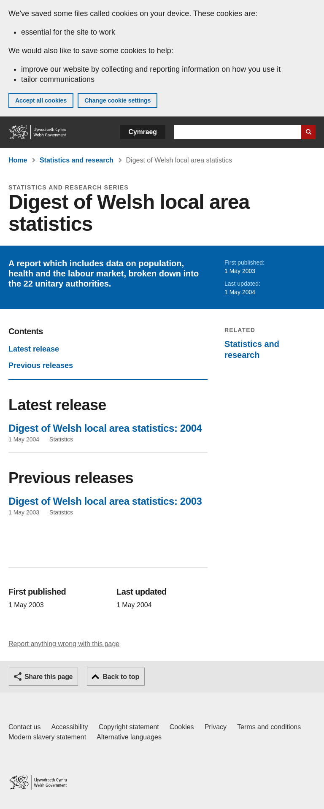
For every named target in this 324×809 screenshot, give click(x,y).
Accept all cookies (41, 100)
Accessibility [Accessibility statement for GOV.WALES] (69, 727)
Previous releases (40, 365)
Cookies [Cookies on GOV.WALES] (182, 727)
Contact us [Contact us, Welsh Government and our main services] (24, 727)
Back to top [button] (121, 676)
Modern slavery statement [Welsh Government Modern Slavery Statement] (47, 737)
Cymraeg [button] (143, 131)
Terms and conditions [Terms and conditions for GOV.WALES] (269, 727)
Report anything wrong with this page (63, 643)
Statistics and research (76, 160)
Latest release (33, 349)
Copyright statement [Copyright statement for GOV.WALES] (129, 727)
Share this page (48, 676)
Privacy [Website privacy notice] (216, 727)
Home (17, 160)
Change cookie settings (117, 100)
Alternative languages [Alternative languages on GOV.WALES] (129, 737)
